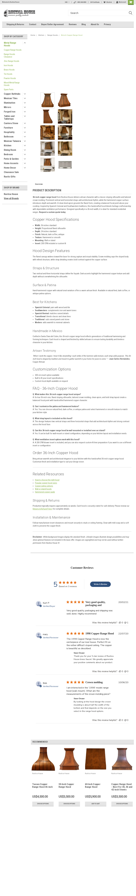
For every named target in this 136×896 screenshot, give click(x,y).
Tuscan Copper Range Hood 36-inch (42, 785)
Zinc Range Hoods (11, 61)
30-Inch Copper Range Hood (66, 785)
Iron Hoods (8, 65)
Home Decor (10, 167)
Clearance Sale (11, 172)
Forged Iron (9, 111)
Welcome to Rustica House (10, 2)
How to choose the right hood (47, 480)
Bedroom (8, 154)
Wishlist (107, 2)
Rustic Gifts (9, 176)
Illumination (9, 102)
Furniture (8, 127)
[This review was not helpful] (125, 622)
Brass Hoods (9, 69)
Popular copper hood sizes (46, 483)
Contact (32, 24)
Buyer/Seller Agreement (52, 24)
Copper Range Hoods (12, 50)
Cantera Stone (11, 123)
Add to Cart (96, 803)
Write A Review (100, 584)
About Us (95, 24)
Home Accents (11, 163)
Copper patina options (44, 486)
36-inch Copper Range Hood (71, 35)
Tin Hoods (8, 74)
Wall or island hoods (43, 489)
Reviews (73, 24)
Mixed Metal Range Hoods (12, 83)
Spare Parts (8, 89)
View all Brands (11, 198)
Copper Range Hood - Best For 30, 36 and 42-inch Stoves (121, 787)
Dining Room (10, 150)
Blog (84, 24)
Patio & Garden (11, 158)
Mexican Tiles (10, 98)
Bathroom (8, 136)
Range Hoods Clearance (9, 55)
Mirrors (7, 107)
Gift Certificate (94, 2)
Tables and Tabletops (9, 117)
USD (67, 2)
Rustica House (11, 194)
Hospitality (9, 132)
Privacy (107, 24)
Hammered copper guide (45, 492)
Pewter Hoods (10, 78)
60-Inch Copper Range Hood (92, 785)
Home (33, 35)
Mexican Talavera (12, 141)
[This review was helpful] (120, 622)
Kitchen (7, 145)
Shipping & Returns (15, 24)
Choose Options (43, 803)
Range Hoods (52, 35)
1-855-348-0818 (79, 2)
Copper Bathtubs (12, 94)
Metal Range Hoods (10, 44)
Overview (39, 184)
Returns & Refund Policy (42, 509)
